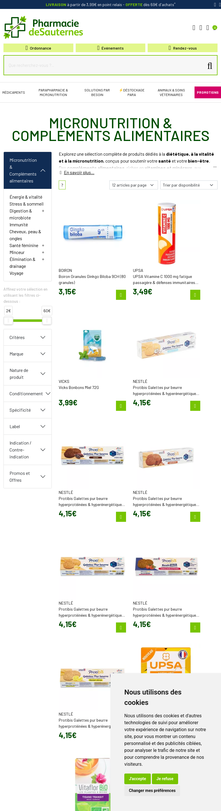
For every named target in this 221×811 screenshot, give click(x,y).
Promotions (123, 650)
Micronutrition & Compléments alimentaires (23, 170)
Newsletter (123, 661)
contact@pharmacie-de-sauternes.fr (78, 623)
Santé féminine (23, 245)
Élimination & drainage (22, 262)
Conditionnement (26, 393)
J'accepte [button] (137, 778)
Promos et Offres (19, 476)
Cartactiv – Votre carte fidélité (136, 656)
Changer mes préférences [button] (152, 790)
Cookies (104, 797)
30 (141, 567)
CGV (52, 797)
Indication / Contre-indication (20, 449)
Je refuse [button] (165, 778)
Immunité (18, 224)
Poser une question (129, 620)
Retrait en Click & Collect (188, 642)
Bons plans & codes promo (135, 645)
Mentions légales (31, 797)
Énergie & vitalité (25, 197)
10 (104, 567)
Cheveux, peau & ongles (25, 235)
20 (122, 567)
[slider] (8, 321)
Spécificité (20, 410)
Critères (17, 337)
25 (131, 567)
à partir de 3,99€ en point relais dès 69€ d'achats (111, 4)
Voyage (16, 273)
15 (113, 567)
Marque (16, 353)
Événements (110, 48)
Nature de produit (18, 373)
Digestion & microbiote (20, 214)
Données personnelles (76, 797)
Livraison (176, 647)
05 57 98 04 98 (74, 615)
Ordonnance (39, 48)
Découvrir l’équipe (128, 615)
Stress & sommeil (26, 203)
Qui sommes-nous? (129, 610)
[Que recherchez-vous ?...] (105, 65)
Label (14, 426)
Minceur (16, 252)
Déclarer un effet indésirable (136, 626)
